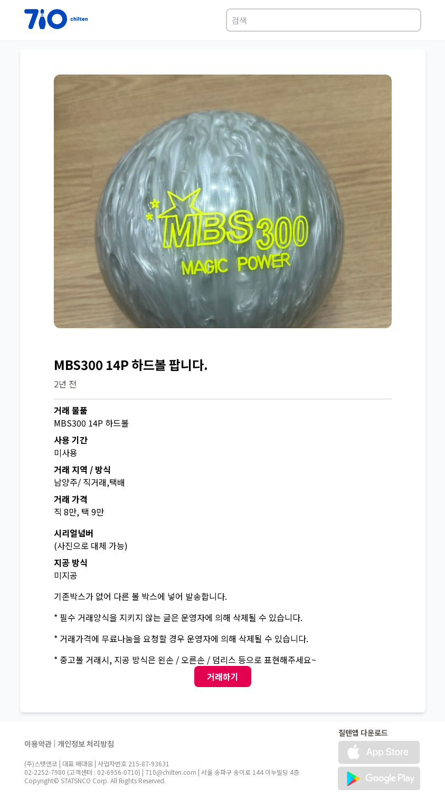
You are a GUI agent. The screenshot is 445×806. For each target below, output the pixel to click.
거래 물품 (71, 410)
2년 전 (65, 383)
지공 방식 (71, 562)
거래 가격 (71, 499)
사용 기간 (71, 439)
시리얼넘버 (73, 532)
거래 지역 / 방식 (82, 469)
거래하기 (223, 676)
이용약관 (38, 743)
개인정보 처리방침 (86, 743)
